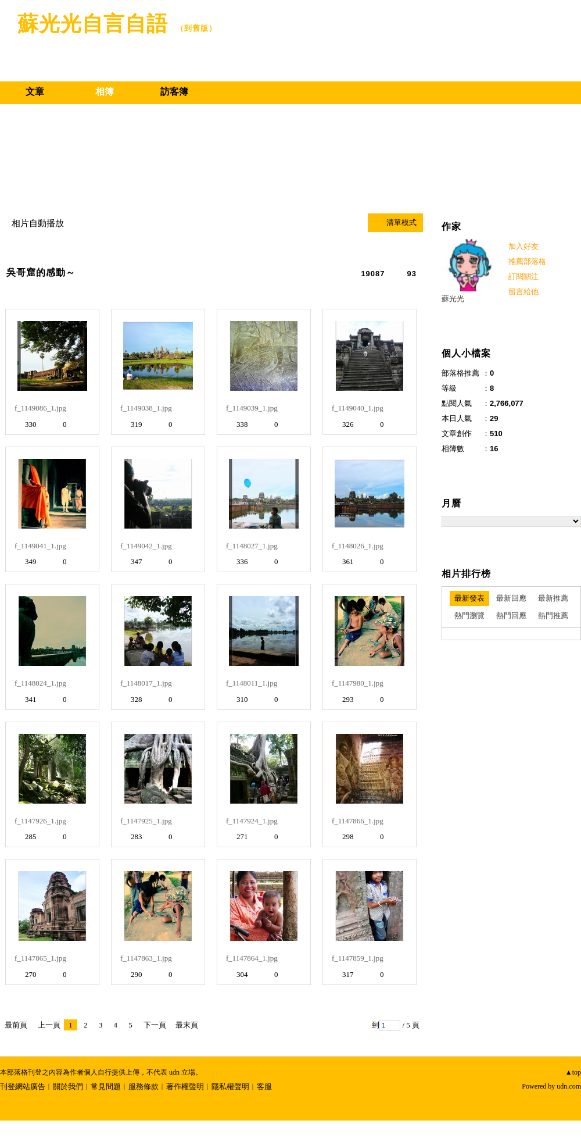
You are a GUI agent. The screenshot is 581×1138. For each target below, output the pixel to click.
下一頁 (155, 1025)
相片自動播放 (38, 223)
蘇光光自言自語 (92, 23)
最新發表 (469, 598)
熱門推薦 (553, 615)
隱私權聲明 (230, 1086)
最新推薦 (553, 598)
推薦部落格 (527, 261)
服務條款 (143, 1086)
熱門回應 (511, 615)
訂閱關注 (523, 276)
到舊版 (196, 28)
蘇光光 (453, 298)
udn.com (569, 1086)
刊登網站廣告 (22, 1086)
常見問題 (106, 1086)
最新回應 (511, 598)
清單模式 (401, 222)
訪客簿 (174, 92)
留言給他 (523, 291)
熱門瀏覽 (469, 615)
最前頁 (16, 1025)
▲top (573, 1072)
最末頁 (186, 1025)
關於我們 (68, 1086)
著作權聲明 (185, 1086)
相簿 (104, 92)
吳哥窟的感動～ (41, 272)
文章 (35, 92)
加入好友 (523, 246)
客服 (264, 1086)
